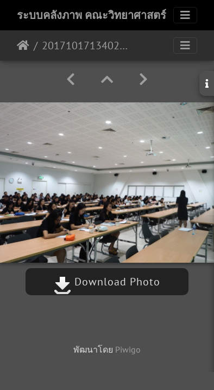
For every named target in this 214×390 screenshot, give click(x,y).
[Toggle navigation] (185, 15)
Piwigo (128, 349)
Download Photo (107, 282)
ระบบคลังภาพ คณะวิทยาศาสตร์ (91, 15)
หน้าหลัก (23, 45)
